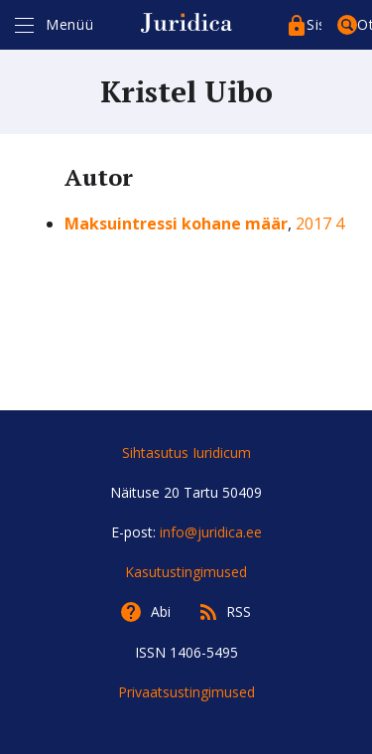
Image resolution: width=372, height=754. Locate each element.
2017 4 (320, 223)
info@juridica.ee (211, 532)
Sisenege (314, 24)
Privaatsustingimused (186, 691)
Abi (161, 611)
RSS (238, 611)
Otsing (364, 24)
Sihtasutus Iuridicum (186, 452)
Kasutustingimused (186, 571)
